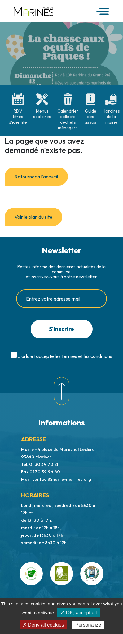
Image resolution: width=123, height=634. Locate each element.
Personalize (88, 624)
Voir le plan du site (33, 217)
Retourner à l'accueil (36, 176)
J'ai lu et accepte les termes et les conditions (65, 356)
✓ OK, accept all (78, 612)
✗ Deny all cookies (43, 624)
